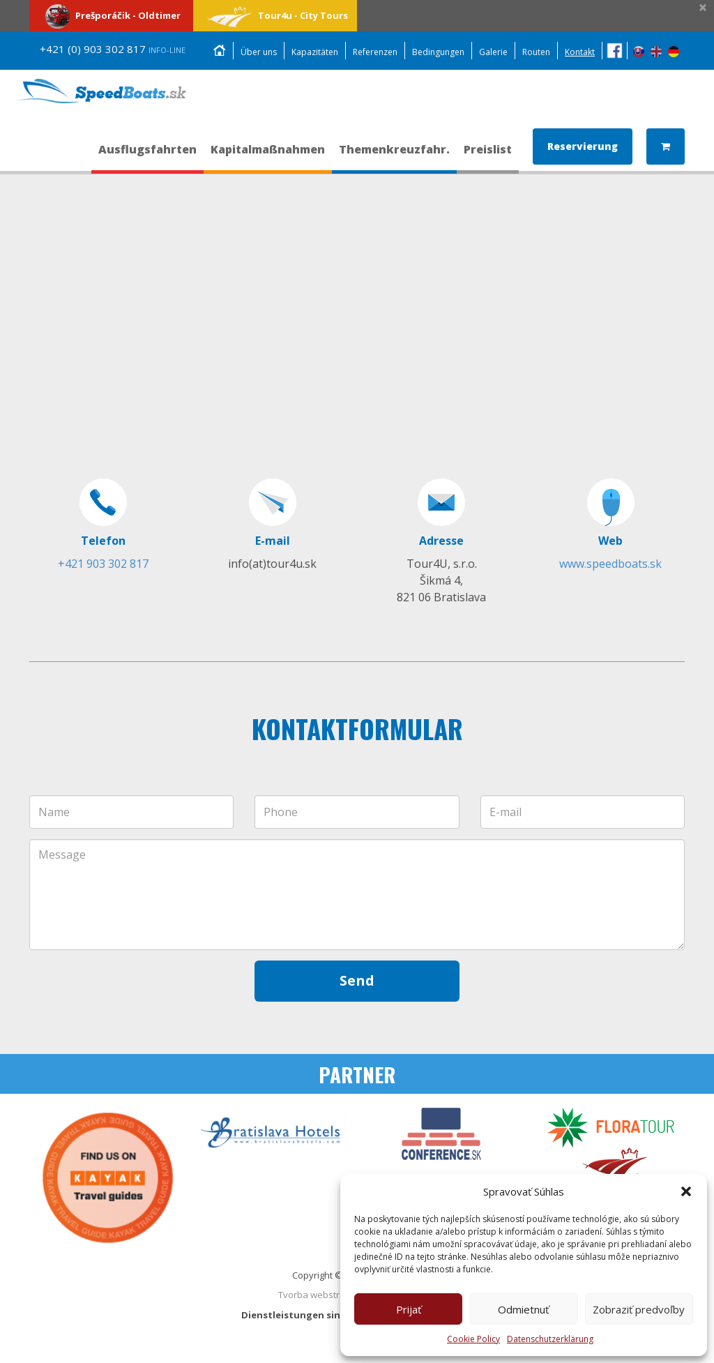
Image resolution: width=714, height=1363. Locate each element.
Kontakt (580, 52)
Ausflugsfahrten (147, 155)
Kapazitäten (314, 52)
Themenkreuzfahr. (394, 155)
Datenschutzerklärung (550, 1339)
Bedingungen (438, 52)
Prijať (408, 1309)
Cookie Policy (473, 1339)
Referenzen (375, 52)
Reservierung (582, 145)
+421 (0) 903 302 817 (112, 49)
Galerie (493, 52)
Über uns (259, 52)
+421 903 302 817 (103, 563)
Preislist (488, 155)
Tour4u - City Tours (275, 15)
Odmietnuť (523, 1309)
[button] (686, 1191)
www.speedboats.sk (610, 563)
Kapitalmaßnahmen (268, 155)
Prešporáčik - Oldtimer (111, 15)
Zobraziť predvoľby (639, 1309)
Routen (536, 52)
